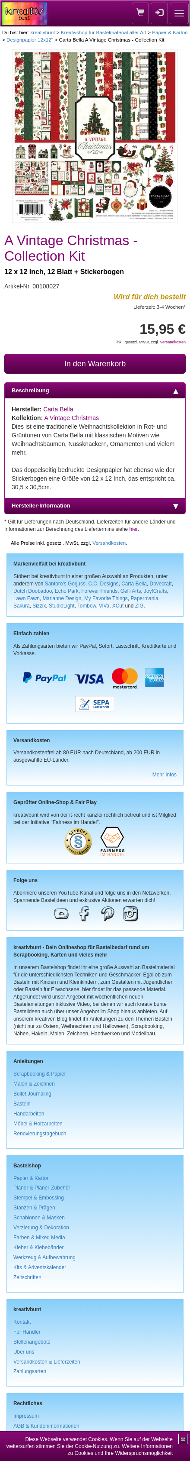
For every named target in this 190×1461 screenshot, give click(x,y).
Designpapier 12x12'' (29, 39)
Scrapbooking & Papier (39, 1074)
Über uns (23, 1352)
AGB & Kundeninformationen (46, 1426)
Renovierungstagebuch (39, 1134)
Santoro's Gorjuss (65, 584)
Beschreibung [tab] (95, 390)
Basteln (22, 1104)
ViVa (104, 606)
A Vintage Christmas (71, 417)
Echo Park (67, 591)
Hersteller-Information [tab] (95, 505)
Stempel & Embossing (38, 1198)
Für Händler (27, 1332)
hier (134, 529)
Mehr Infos (164, 775)
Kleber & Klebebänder (38, 1247)
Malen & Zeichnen (34, 1084)
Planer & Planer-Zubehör (41, 1188)
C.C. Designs (103, 584)
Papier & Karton (169, 32)
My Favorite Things (106, 598)
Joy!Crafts (155, 591)
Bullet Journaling (32, 1094)
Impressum (26, 1416)
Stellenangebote (32, 1342)
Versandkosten (173, 342)
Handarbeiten (28, 1114)
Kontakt (22, 1322)
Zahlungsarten (29, 1371)
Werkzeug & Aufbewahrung (44, 1257)
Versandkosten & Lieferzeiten (46, 1362)
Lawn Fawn (26, 598)
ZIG (139, 606)
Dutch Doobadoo (32, 591)
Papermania (144, 598)
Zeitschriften (27, 1277)
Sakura (21, 606)
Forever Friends (99, 591)
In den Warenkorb (95, 363)
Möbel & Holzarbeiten (38, 1124)
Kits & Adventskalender (39, 1267)
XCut (118, 606)
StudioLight (62, 606)
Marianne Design (61, 598)
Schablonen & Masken (39, 1218)
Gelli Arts (130, 591)
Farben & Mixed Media (39, 1238)
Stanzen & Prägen (34, 1208)
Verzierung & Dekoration (41, 1228)
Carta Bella (58, 409)
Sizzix (39, 606)
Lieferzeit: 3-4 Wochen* (159, 307)
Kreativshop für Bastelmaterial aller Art (103, 32)
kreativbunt (42, 32)
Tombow (86, 606)
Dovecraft (161, 584)
